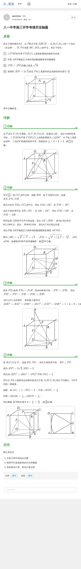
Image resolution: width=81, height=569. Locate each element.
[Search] (29, 4)
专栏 (20, 4)
